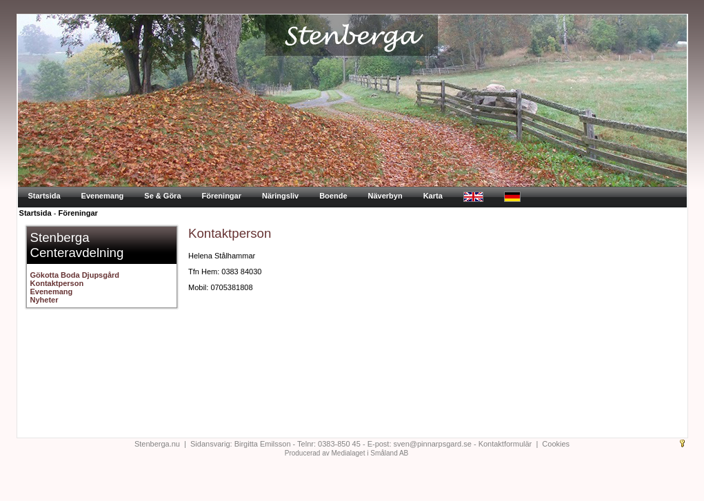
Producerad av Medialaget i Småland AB (347, 453)
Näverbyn (385, 196)
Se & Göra (162, 196)
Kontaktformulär (505, 444)
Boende (333, 196)
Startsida (44, 196)
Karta (433, 196)
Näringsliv (280, 196)
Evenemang (102, 196)
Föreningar (221, 196)
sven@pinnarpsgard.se (433, 444)
